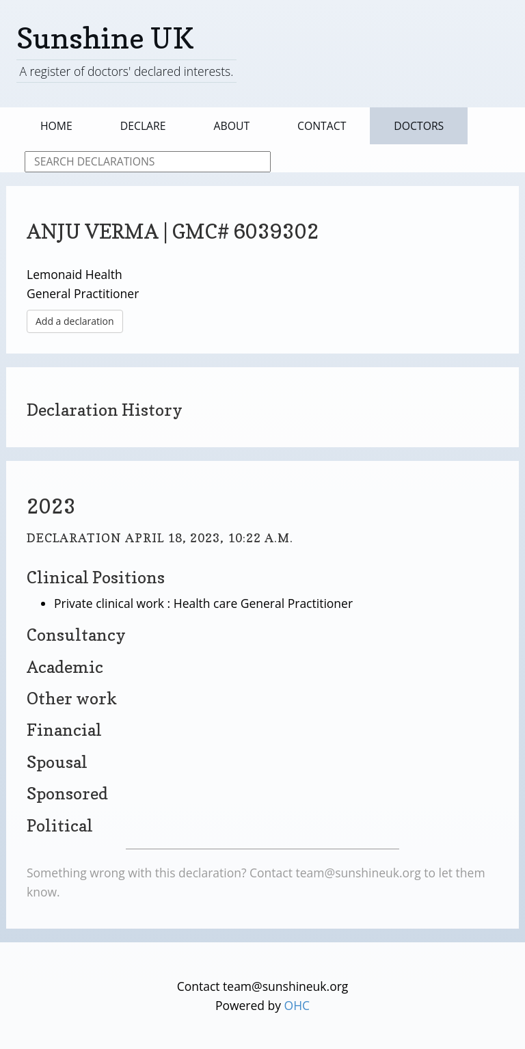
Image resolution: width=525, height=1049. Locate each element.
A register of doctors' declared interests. (126, 71)
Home (56, 125)
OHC (297, 1005)
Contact (321, 125)
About (232, 125)
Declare (143, 125)
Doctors (419, 125)
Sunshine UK (105, 38)
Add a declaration (75, 321)
